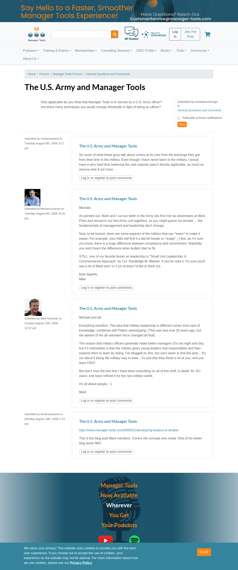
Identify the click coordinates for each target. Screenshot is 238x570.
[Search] (114, 34)
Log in (85, 178)
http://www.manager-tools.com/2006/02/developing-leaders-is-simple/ (129, 430)
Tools (180, 50)
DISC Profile (145, 50)
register (99, 178)
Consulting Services (115, 50)
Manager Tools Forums (67, 74)
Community (198, 50)
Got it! (204, 552)
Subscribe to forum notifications (202, 117)
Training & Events (55, 50)
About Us (29, 58)
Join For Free (190, 34)
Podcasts (29, 50)
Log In (175, 34)
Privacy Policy (81, 563)
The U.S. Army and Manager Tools (108, 146)
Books (165, 50)
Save (182, 124)
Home (31, 74)
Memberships (84, 50)
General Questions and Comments (108, 74)
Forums (44, 74)
